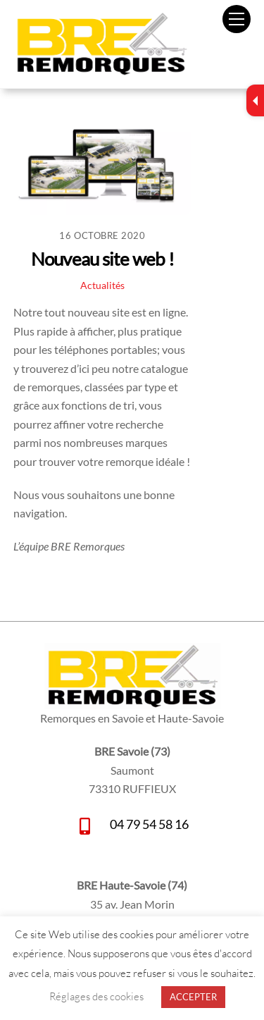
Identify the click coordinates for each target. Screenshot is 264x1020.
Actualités (102, 285)
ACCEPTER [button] (193, 996)
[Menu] (236, 19)
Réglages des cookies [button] (96, 996)
